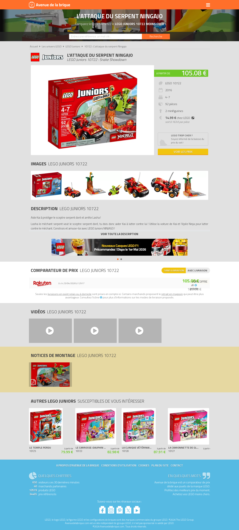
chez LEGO (180, 118)
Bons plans (174, 5)
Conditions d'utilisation (118, 465)
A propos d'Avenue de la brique (77, 465)
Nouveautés (137, 5)
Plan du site (160, 465)
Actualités (193, 5)
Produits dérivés (112, 5)
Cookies (143, 465)
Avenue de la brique (49, 4)
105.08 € (194, 73)
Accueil (34, 46)
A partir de (163, 73)
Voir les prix (183, 151)
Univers (91, 5)
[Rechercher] (156, 36)
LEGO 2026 (155, 5)
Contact (177, 465)
